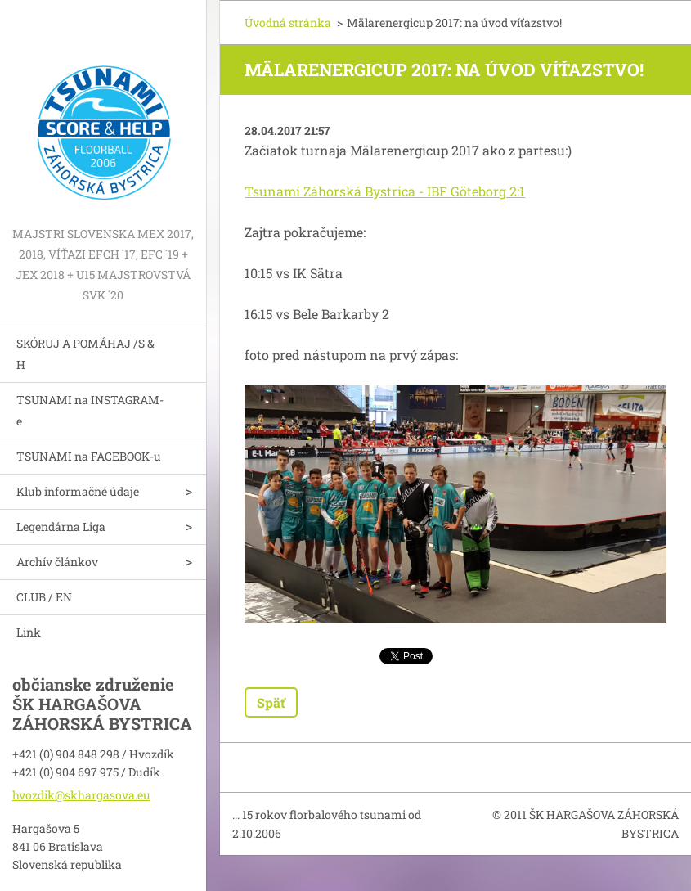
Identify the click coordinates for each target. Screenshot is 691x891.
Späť (271, 702)
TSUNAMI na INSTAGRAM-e (90, 410)
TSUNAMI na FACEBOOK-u (88, 456)
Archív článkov (57, 561)
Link (28, 632)
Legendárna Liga (60, 526)
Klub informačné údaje (77, 491)
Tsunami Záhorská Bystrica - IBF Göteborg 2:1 (385, 191)
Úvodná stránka (288, 22)
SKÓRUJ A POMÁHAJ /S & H (85, 353)
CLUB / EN (44, 597)
